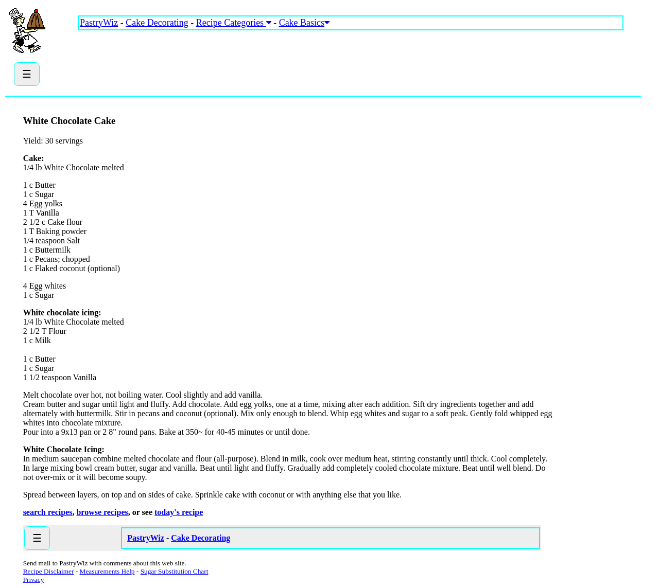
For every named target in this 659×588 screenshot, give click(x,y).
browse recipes (102, 512)
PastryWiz (99, 22)
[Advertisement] (265, 62)
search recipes (48, 512)
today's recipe (178, 512)
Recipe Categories (233, 22)
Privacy (33, 579)
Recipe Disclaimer (48, 571)
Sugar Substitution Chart (175, 571)
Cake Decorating (157, 22)
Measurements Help (107, 571)
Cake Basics (304, 22)
